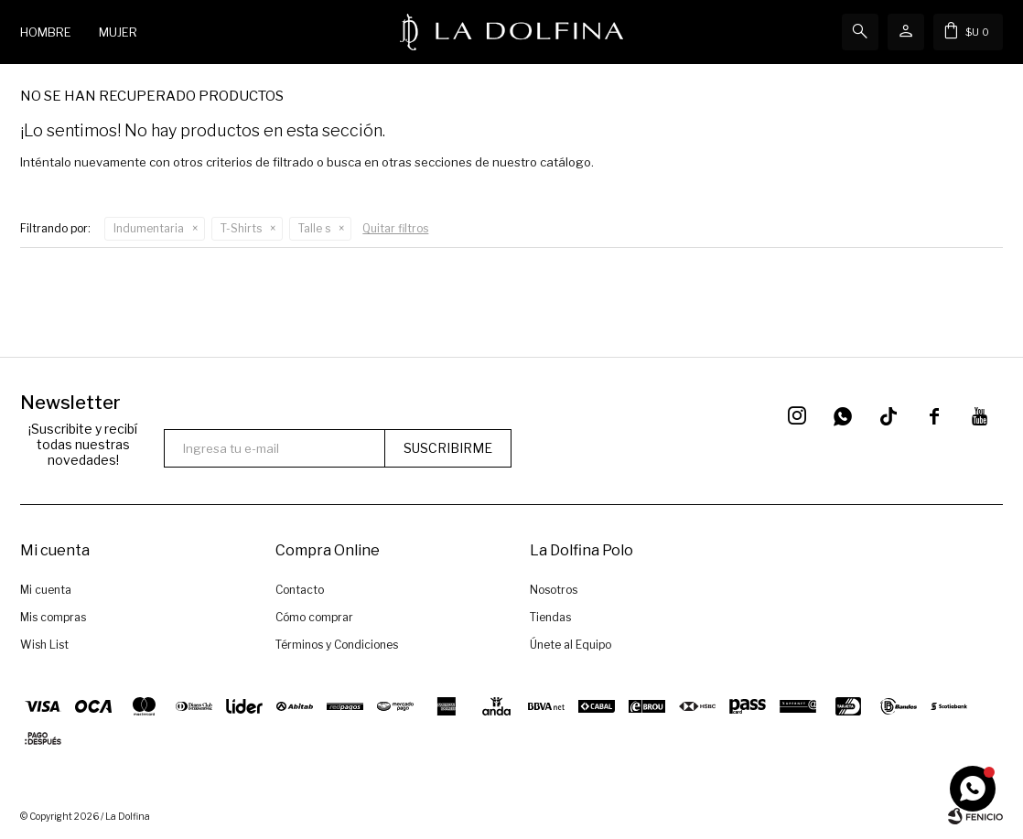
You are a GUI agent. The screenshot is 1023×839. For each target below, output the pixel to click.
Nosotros (553, 590)
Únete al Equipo (570, 644)
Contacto (299, 590)
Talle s (314, 228)
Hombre (45, 32)
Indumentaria (148, 228)
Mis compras (53, 617)
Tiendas (550, 617)
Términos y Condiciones (336, 644)
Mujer (118, 32)
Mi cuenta (45, 590)
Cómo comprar (314, 617)
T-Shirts (241, 228)
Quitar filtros (395, 228)
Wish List (44, 644)
